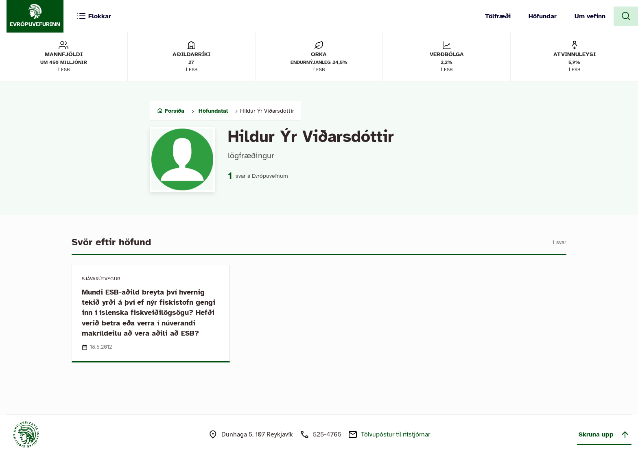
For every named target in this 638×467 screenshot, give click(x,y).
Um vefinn (590, 16)
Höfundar (543, 16)
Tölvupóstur (395, 434)
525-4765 (327, 434)
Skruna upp (604, 434)
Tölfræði (498, 16)
